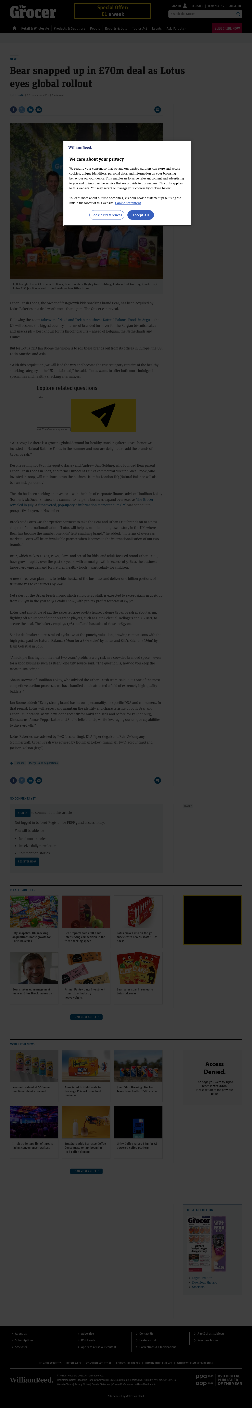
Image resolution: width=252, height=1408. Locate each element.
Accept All (140, 215)
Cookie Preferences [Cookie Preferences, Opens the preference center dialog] (107, 215)
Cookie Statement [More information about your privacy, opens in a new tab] (128, 203)
